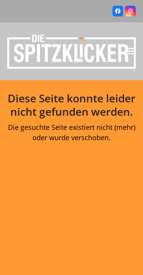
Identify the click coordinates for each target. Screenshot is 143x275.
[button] (131, 51)
